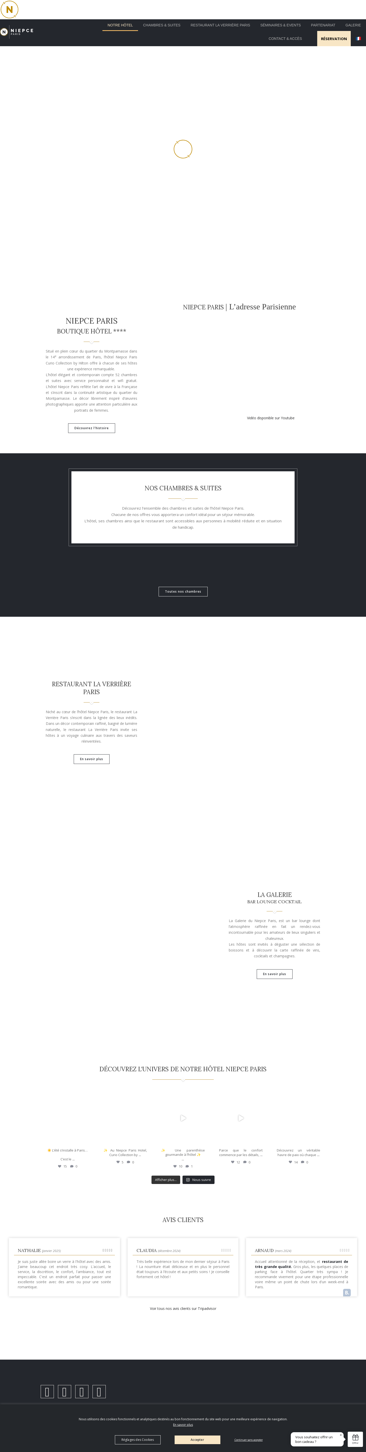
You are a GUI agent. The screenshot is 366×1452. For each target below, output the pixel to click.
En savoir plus (183, 1425)
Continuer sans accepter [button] (248, 1440)
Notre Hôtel (120, 25)
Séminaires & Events (280, 25)
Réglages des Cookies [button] (137, 1440)
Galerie (353, 25)
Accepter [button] (197, 1440)
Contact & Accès (285, 39)
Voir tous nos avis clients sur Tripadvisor (183, 1313)
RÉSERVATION (334, 38)
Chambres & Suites (161, 25)
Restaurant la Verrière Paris (220, 25)
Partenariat (323, 25)
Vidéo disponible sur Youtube (270, 417)
